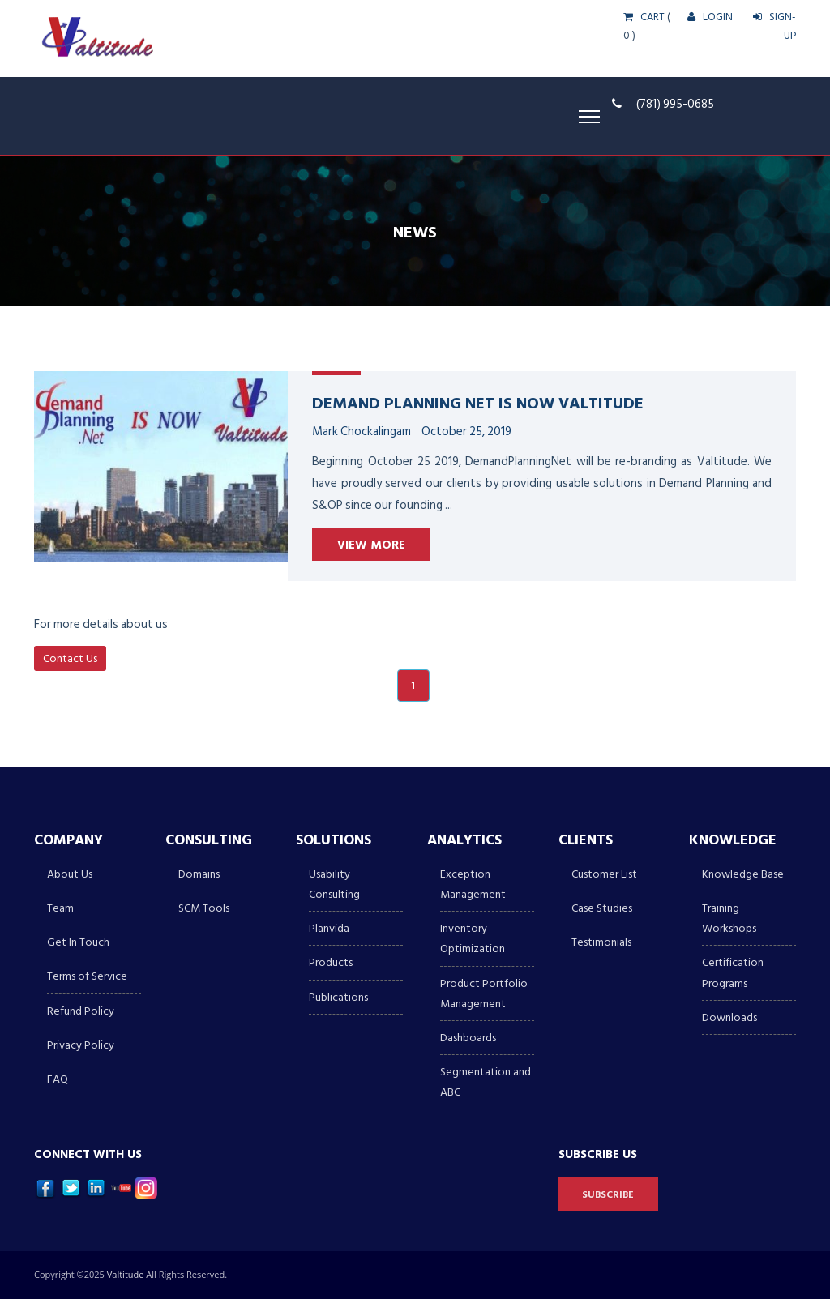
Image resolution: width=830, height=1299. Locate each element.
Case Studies (601, 908)
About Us (69, 874)
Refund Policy (80, 1011)
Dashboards (468, 1037)
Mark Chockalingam (361, 431)
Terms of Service (87, 976)
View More (371, 545)
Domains (199, 874)
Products (331, 962)
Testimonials (601, 942)
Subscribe (608, 1195)
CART (644, 17)
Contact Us (70, 658)
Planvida (329, 928)
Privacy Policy (80, 1045)
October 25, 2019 (466, 431)
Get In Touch (78, 942)
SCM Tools (203, 908)
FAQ (57, 1079)
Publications (338, 997)
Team (60, 908)
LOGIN (710, 17)
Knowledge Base (743, 874)
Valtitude (127, 1274)
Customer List (604, 874)
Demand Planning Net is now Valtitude (478, 402)
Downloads (729, 1017)
